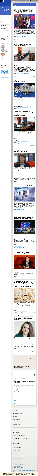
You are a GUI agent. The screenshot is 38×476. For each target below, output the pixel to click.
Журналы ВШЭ (15, 448)
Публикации (2, 26)
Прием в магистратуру (16, 432)
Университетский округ (16, 436)
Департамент (4, 66)
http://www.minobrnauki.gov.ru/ (17, 458)
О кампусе (15, 409)
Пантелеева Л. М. (16, 377)
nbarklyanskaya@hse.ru (6, 61)
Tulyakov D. (15, 400)
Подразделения (15, 416)
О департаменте (3, 19)
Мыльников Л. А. (21, 383)
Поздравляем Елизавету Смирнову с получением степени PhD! (22, 253)
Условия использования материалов (24, 470)
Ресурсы (14, 445)
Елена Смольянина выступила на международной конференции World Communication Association (22, 150)
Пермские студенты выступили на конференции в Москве (22, 80)
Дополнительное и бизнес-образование (19, 435)
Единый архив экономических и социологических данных (21, 451)
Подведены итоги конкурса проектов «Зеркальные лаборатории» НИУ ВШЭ (23, 185)
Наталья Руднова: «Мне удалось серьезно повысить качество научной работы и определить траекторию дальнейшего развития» (24, 317)
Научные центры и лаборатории (17, 442)
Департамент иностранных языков (5, 9)
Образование (15, 426)
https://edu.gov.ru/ (15, 460)
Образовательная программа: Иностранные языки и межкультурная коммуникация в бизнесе (4, 29)
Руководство (15, 414)
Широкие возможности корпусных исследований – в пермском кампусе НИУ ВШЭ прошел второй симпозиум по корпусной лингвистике (24, 113)
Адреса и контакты (31, 470)
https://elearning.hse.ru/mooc (17, 466)
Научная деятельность (4, 25)
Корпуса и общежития (16, 420)
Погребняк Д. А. (16, 391)
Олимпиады (14, 429)
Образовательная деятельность (3, 23)
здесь (18, 473)
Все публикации (16, 403)
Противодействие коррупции (17, 413)
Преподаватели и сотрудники (17, 417)
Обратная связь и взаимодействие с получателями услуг (21, 438)
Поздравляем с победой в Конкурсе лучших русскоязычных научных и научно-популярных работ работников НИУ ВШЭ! (24, 217)
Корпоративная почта (16, 453)
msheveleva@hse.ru (5, 51)
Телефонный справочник (16, 419)
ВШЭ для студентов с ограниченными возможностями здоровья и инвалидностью (22, 422)
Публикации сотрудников (16, 450)
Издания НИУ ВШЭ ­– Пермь (17, 447)
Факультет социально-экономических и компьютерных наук (6, 4)
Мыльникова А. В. (16, 383)
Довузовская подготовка (16, 428)
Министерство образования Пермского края (19, 454)
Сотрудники (3, 21)
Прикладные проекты (16, 443)
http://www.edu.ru (15, 463)
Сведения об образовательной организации (19, 410)
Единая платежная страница (17, 424)
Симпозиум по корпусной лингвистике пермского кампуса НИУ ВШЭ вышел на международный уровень (23, 44)
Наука (14, 440)
